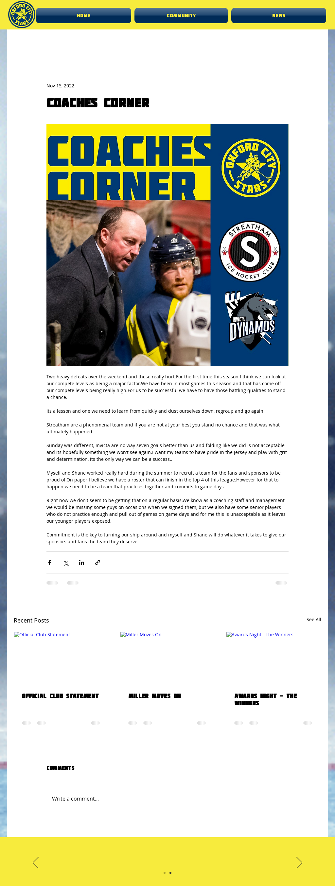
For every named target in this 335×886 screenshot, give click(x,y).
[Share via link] (98, 562)
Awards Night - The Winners (265, 700)
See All (314, 619)
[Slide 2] (170, 873)
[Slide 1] (165, 873)
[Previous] (36, 863)
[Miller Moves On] (167, 658)
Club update (98, 42)
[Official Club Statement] (61, 658)
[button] (313, 42)
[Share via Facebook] (49, 562)
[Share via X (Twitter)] (65, 562)
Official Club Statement (60, 696)
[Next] (299, 863)
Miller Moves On (154, 696)
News (29, 42)
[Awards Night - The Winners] (273, 658)
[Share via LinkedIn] (82, 562)
